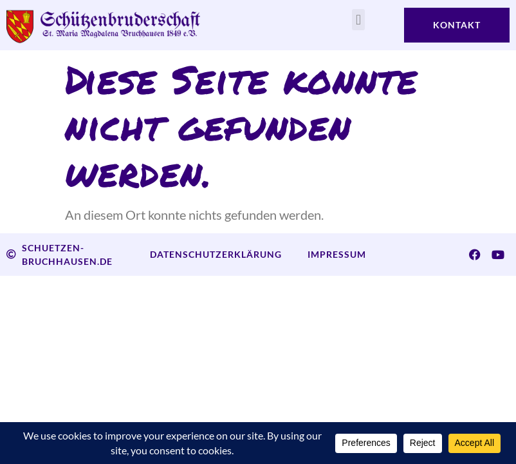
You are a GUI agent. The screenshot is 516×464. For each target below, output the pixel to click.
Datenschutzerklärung (216, 254)
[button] (358, 19)
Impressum (337, 254)
